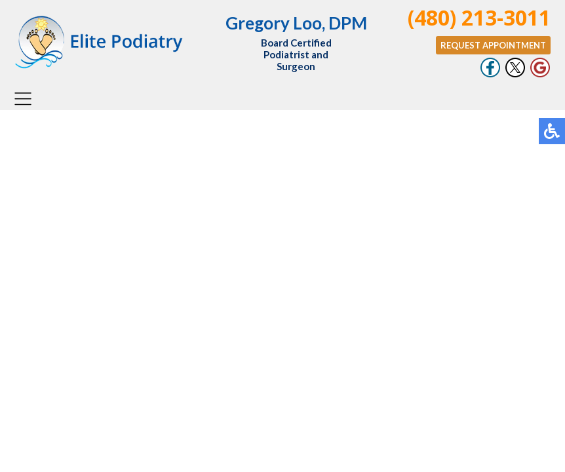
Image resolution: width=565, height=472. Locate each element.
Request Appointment (493, 45)
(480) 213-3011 (479, 17)
